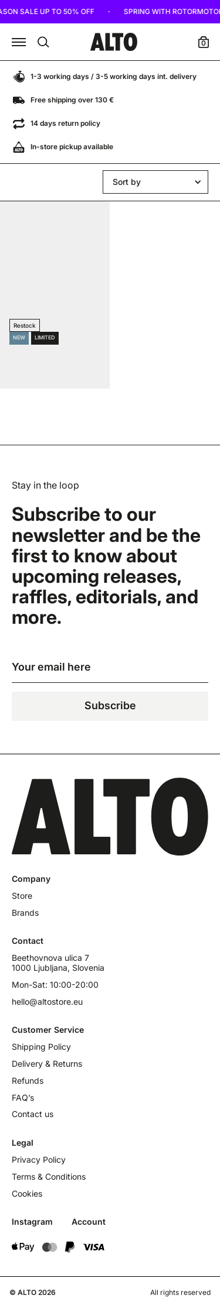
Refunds (27, 1080)
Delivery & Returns (47, 1063)
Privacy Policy (39, 1159)
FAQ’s (23, 1097)
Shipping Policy (41, 1047)
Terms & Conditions (49, 1176)
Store (22, 896)
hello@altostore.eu (47, 1001)
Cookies (27, 1193)
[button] (19, 42)
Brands (25, 913)
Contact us (32, 1114)
